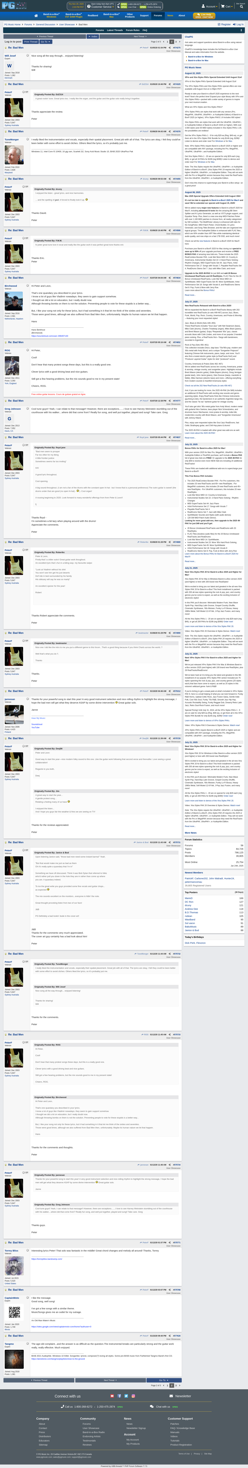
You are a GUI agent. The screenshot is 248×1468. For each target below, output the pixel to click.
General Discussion (45, 24)
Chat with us (163, 1406)
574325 (177, 84)
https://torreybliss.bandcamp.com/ (46, 1259)
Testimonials (89, 1440)
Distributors (45, 1436)
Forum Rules (133, 30)
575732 (177, 954)
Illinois (7, 1329)
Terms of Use (184, 1454)
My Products (133, 1443)
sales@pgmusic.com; (62, 1457)
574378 (177, 131)
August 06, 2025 (193, 192)
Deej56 (144, 738)
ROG (145, 1035)
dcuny (144, 179)
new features (205, 241)
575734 (177, 1165)
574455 (177, 179)
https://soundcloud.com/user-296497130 (49, 336)
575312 (177, 691)
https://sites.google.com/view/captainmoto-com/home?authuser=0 (61, 1326)
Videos (174, 1436)
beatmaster (142, 633)
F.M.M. (144, 230)
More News (191, 833)
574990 (177, 633)
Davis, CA (9, 431)
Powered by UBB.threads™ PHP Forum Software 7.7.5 (124, 1466)
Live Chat (132, 7)
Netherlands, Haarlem (14, 319)
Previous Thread (44, 36)
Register (224, 24)
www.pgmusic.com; (44, 1457)
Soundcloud (36, 724)
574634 (177, 278)
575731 (177, 842)
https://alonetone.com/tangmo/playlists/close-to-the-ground (58, 1359)
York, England (10, 383)
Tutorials (174, 1440)
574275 (177, 48)
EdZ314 (144, 84)
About (42, 1423)
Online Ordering (154, 7)
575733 (177, 1035)
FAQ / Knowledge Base (182, 1428)
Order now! (228, 622)
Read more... (190, 295)
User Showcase (67, 24)
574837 (177, 437)
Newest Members (194, 872)
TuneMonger (141, 954)
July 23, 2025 (191, 444)
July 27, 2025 (191, 301)
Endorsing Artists (92, 1436)
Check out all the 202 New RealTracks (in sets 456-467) (208, 386)
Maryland (8, 172)
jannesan (142, 1165)
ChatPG (189, 37)
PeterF (144, 48)
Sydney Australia (12, 125)
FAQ (145, 30)
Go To (46, 41)
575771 (177, 1243)
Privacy (197, 1454)
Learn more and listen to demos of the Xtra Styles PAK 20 (209, 626)
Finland (8, 732)
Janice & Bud (140, 842)
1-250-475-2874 (150, 4)
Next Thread (140, 36)
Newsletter (183, 1396)
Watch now (235, 631)
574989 (177, 542)
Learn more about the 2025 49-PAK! (200, 433)
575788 (177, 1290)
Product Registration (181, 1444)
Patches (174, 1423)
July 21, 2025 (191, 568)
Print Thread (30, 41)
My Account (133, 1439)
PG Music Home (12, 24)
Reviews (87, 1444)
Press (42, 1432)
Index (92, 36)
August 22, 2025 (193, 73)
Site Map (208, 1454)
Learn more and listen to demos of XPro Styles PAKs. (207, 720)
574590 (177, 230)
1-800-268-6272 (134, 4)
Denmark (8, 78)
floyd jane (143, 437)
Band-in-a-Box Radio (94, 1432)
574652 (177, 342)
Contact (43, 1428)
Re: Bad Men (16, 47)
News (130, 1423)
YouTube (35, 727)
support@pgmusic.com (81, 1457)
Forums (28, 24)
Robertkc (143, 542)
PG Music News (193, 67)
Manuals (174, 1432)
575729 (177, 738)
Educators (44, 1440)
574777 (177, 401)
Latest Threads (115, 30)
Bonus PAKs (209, 290)
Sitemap (43, 1444)
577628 (177, 1336)
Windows (219, 141)
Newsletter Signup (136, 1428)
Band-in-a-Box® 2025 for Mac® (225, 200)
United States (10, 1283)
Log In (238, 24)
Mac (230, 141)
